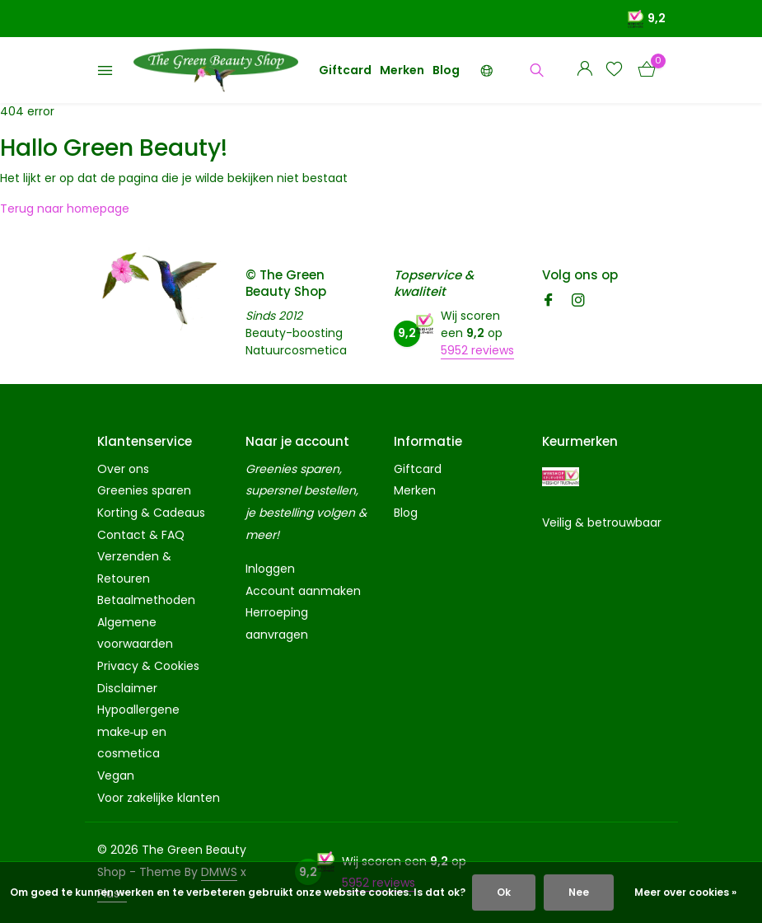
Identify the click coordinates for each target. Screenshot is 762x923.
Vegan (115, 775)
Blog (446, 70)
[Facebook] (548, 302)
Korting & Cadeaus (151, 512)
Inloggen (270, 568)
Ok (504, 892)
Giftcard (345, 70)
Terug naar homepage (65, 208)
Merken (402, 70)
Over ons (123, 469)
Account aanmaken (303, 591)
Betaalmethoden (146, 600)
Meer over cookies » (685, 892)
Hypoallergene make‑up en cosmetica (138, 731)
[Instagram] (578, 302)
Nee (578, 892)
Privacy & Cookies (148, 666)
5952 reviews (477, 350)
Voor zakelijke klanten (158, 797)
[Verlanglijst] (614, 70)
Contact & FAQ (141, 535)
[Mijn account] (584, 70)
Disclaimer (127, 688)
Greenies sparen (144, 490)
